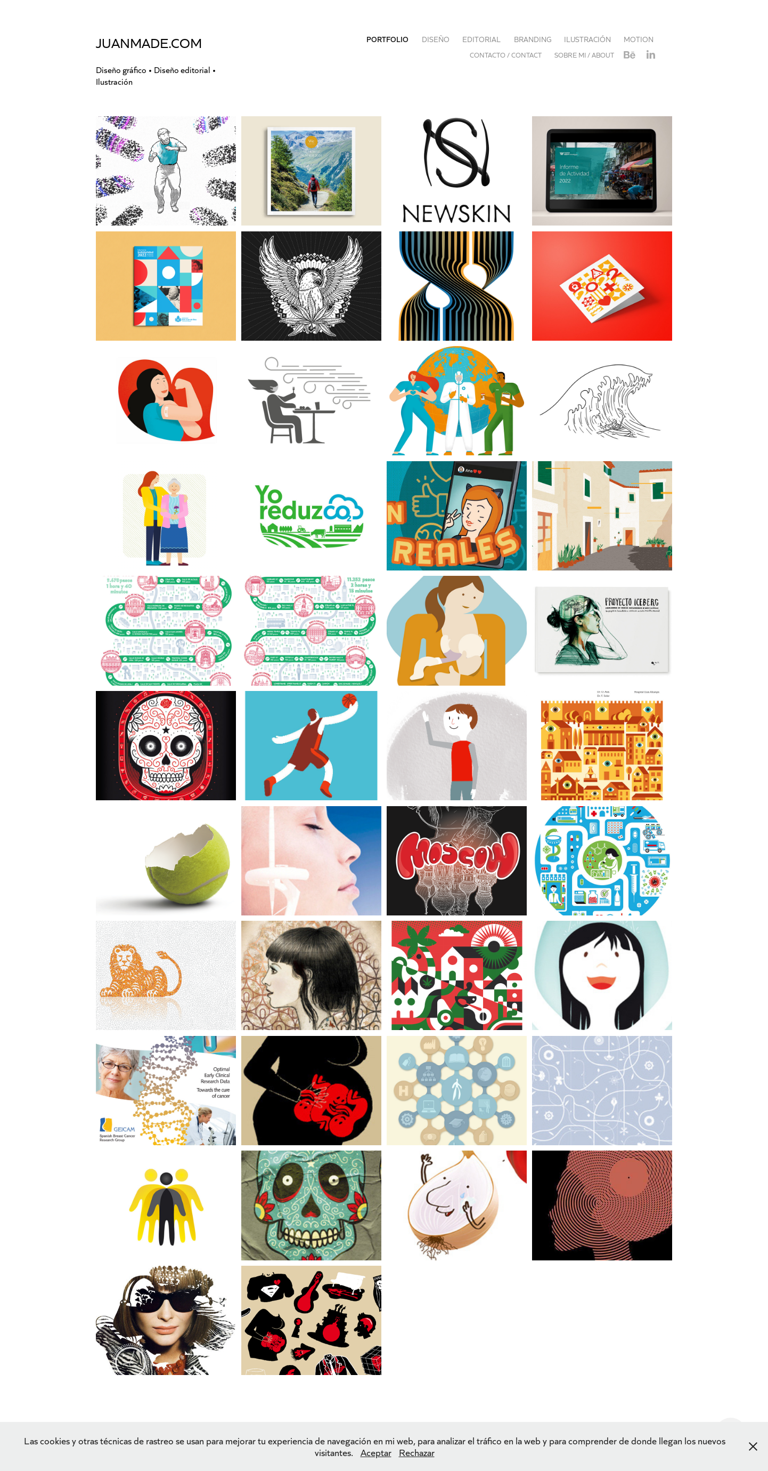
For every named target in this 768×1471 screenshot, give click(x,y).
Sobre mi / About (584, 54)
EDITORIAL (481, 39)
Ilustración (587, 39)
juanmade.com (149, 42)
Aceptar (376, 1452)
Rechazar (417, 1452)
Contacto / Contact (506, 54)
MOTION (638, 39)
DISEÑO (436, 39)
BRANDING (532, 39)
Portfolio (387, 39)
